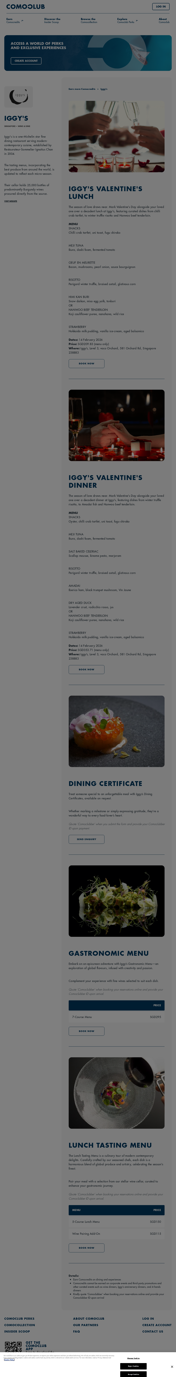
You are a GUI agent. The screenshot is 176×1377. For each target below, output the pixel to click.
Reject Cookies (133, 1368)
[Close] (172, 1369)
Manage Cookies (133, 1360)
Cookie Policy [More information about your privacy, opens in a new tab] (9, 1362)
